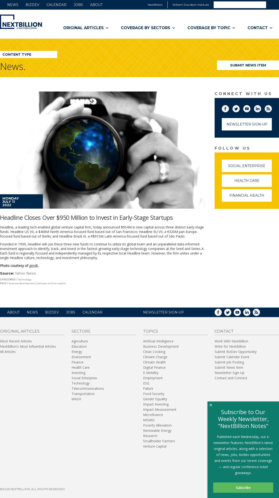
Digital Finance (154, 367)
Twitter (239, 108)
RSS (271, 108)
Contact (260, 28)
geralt (33, 265)
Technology (24, 279)
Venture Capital (154, 446)
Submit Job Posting (229, 362)
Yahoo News (25, 273)
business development (22, 283)
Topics (150, 331)
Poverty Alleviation (157, 425)
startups (41, 283)
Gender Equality (155, 399)
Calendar (56, 5)
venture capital (56, 283)
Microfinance (153, 414)
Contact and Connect (231, 378)
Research (150, 435)
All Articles (8, 351)
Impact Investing (156, 404)
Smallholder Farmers (159, 441)
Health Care (253, 183)
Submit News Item (248, 65)
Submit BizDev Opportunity (236, 351)
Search (272, 4)
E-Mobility (150, 372)
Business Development (161, 346)
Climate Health (154, 362)
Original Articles (86, 28)
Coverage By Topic (211, 28)
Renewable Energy (157, 430)
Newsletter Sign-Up (247, 124)
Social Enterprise (250, 168)
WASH (76, 399)
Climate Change (155, 357)
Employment (153, 378)
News (12, 5)
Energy (77, 351)
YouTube (240, 314)
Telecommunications (88, 388)
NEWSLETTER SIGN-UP (163, 312)
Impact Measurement (159, 409)
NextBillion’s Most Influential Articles (28, 346)
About (96, 5)
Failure (148, 388)
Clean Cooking (154, 351)
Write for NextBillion (230, 346)
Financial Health (250, 197)
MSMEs (149, 420)
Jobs (78, 5)
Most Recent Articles (16, 341)
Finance (77, 362)
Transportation (83, 393)
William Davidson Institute (190, 4)
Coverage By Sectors (148, 28)
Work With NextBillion (231, 341)
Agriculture (80, 341)
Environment (81, 357)
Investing (78, 372)
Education (79, 346)
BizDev (32, 5)
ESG (146, 383)
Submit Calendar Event (232, 357)
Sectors (81, 331)
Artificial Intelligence (158, 341)
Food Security (153, 393)
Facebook (228, 108)
